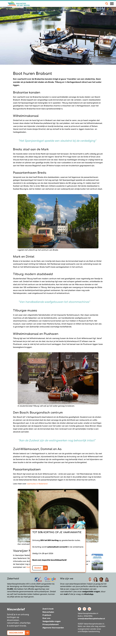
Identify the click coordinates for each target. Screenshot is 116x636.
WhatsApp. (89, 594)
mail (66, 594)
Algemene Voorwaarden (53, 628)
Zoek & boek (48, 609)
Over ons (46, 618)
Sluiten (37, 568)
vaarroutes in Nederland (37, 484)
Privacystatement (50, 624)
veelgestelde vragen (91, 591)
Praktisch (46, 615)
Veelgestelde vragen (51, 621)
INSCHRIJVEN (16, 633)
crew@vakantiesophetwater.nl (91, 618)
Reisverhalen (48, 612)
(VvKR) (10, 589)
